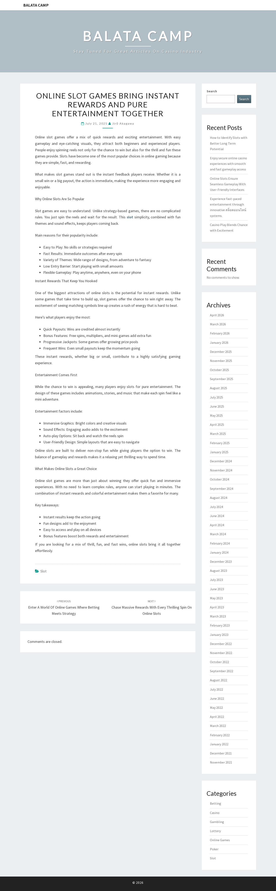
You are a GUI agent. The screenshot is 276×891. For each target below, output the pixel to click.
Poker (214, 849)
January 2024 (219, 552)
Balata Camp (36, 5)
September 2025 (221, 379)
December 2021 (221, 753)
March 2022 (218, 726)
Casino (214, 813)
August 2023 (218, 571)
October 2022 (219, 662)
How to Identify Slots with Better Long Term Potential (228, 143)
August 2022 (218, 680)
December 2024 (221, 461)
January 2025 (219, 452)
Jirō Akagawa (123, 123)
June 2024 (217, 516)
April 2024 (217, 525)
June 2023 (217, 589)
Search (212, 91)
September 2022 (221, 671)
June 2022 (217, 698)
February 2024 (220, 543)
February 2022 (220, 735)
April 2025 (217, 424)
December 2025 (221, 352)
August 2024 (218, 498)
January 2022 (219, 744)
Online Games (220, 840)
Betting (215, 803)
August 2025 (218, 388)
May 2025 (216, 415)
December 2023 (221, 561)
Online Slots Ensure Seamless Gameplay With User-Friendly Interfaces (228, 184)
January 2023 (219, 635)
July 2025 (216, 397)
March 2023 (218, 616)
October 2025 (219, 370)
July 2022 (216, 689)
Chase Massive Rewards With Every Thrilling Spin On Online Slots (152, 607)
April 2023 (217, 607)
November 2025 (221, 361)
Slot (43, 571)
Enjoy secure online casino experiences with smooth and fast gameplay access (228, 163)
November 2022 (221, 653)
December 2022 (221, 644)
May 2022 (216, 707)
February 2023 (220, 625)
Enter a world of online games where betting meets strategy (64, 607)
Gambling (217, 822)
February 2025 (220, 443)
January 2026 (219, 342)
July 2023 (216, 580)
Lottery (215, 831)
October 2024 (219, 479)
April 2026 (217, 315)
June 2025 (217, 406)
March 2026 (218, 324)
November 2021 (221, 762)
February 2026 (220, 333)
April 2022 (217, 717)
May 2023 (216, 598)
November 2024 (221, 470)
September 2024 (221, 489)
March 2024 (218, 534)
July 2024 (216, 507)
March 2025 (218, 434)
